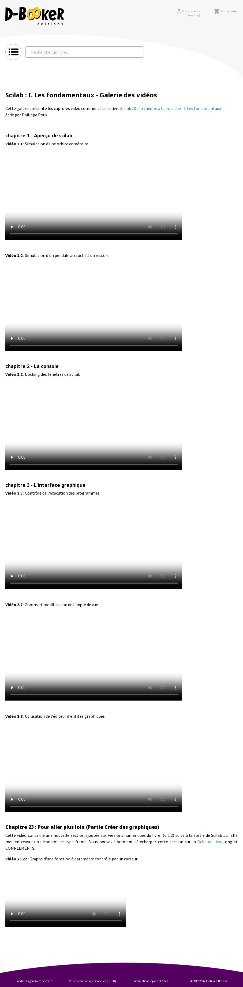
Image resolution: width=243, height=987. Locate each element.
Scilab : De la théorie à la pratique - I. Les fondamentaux (170, 108)
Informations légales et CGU (150, 981)
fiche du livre (209, 841)
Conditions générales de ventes (34, 981)
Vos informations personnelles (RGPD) (92, 981)
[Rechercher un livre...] (84, 52)
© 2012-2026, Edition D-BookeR (208, 981)
